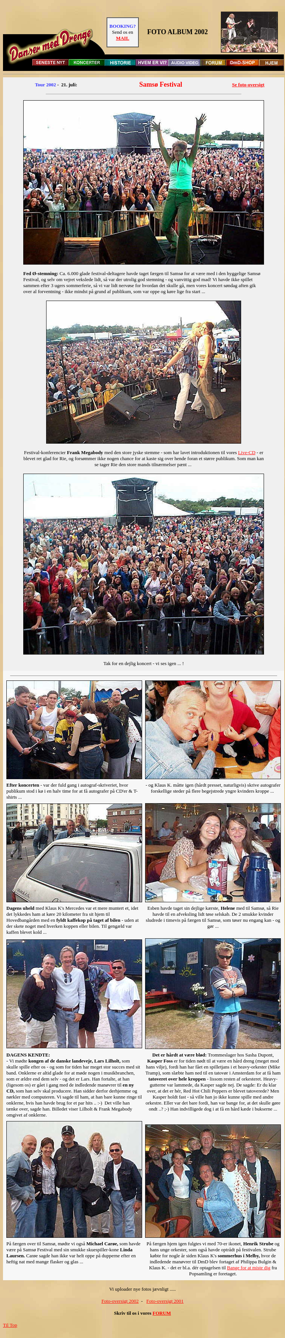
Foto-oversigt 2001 (164, 1301)
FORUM (162, 1313)
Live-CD (246, 452)
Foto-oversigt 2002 (119, 1301)
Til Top (10, 1325)
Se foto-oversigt (248, 84)
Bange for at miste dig (248, 1267)
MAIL (122, 38)
